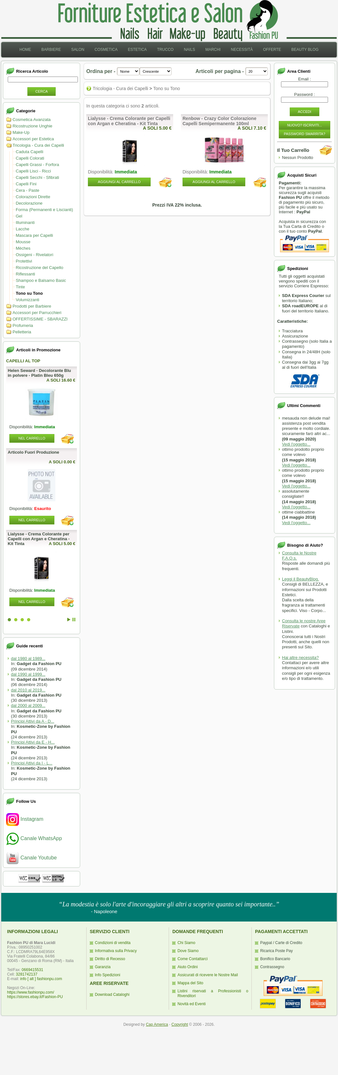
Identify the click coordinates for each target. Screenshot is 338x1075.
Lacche (22, 229)
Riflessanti (25, 274)
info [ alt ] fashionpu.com (41, 979)
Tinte (20, 286)
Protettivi (24, 261)
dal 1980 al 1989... (28, 658)
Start (68, 619)
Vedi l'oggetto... (296, 444)
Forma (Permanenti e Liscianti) (44, 209)
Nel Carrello (31, 438)
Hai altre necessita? (300, 657)
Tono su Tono (29, 293)
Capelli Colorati (30, 158)
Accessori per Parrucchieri (37, 312)
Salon (77, 49)
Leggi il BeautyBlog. (300, 579)
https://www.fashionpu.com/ (30, 992)
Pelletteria (22, 331)
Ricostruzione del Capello (39, 267)
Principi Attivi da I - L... (31, 763)
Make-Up (21, 132)
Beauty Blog (304, 49)
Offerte (272, 49)
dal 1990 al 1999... (28, 674)
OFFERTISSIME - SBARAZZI (40, 319)
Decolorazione (29, 203)
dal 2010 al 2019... (28, 690)
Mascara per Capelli (34, 235)
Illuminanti (25, 222)
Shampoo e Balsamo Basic (41, 280)
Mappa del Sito (190, 983)
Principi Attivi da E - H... (33, 742)
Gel (19, 216)
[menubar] (168, 50)
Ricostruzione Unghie (32, 126)
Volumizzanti (27, 299)
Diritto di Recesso (110, 959)
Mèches (23, 248)
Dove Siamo (187, 951)
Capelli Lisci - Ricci (33, 171)
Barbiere (51, 49)
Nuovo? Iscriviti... (304, 125)
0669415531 (32, 970)
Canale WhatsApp (34, 838)
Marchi (213, 49)
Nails (189, 49)
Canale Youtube (31, 857)
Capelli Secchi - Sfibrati (37, 177)
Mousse (23, 241)
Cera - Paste (27, 190)
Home (25, 49)
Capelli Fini (26, 183)
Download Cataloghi (112, 994)
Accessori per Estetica (33, 138)
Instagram (24, 819)
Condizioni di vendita (113, 943)
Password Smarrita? (304, 134)
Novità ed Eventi (191, 1004)
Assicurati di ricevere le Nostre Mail (207, 975)
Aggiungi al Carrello (119, 182)
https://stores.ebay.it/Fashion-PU (35, 997)
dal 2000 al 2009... (28, 705)
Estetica (137, 49)
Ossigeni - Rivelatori (34, 254)
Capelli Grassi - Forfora (37, 164)
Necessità (242, 49)
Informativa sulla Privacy (116, 951)
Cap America (157, 1024)
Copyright (180, 1024)
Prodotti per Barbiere (32, 306)
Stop (73, 619)
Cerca (41, 91)
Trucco (165, 49)
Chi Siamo (186, 943)
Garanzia (103, 967)
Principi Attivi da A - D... (32, 721)
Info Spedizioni (107, 975)
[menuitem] (25, 49)
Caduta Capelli (29, 151)
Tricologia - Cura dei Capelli (38, 145)
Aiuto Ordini (187, 967)
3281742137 (26, 974)
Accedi (304, 112)
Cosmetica (106, 49)
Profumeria (23, 325)
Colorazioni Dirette (33, 196)
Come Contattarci (192, 959)
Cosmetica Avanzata (32, 119)
